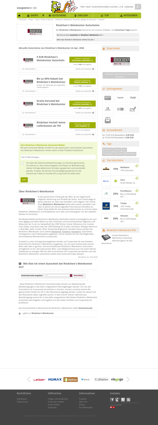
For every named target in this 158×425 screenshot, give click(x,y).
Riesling (117, 149)
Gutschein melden (56, 401)
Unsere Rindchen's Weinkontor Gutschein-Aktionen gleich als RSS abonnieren (117, 239)
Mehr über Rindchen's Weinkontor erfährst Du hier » (76, 40)
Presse (82, 404)
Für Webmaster (86, 407)
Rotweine (66, 231)
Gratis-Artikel (53, 404)
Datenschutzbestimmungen (50, 163)
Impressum (22, 399)
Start (19, 15)
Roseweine (76, 231)
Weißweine (56, 231)
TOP (106, 15)
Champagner (108, 153)
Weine (27, 221)
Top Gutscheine (115, 160)
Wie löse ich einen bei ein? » (80, 35)
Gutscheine (59, 15)
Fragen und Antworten (58, 399)
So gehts (83, 399)
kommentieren (30, 69)
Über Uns (83, 401)
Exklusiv (83, 15)
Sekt (124, 149)
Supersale (52, 407)
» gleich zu (38, 313)
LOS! (24, 180)
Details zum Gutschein (84, 69)
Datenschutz (22, 401)
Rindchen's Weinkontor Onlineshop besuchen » (121, 75)
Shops (34, 15)
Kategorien (130, 15)
